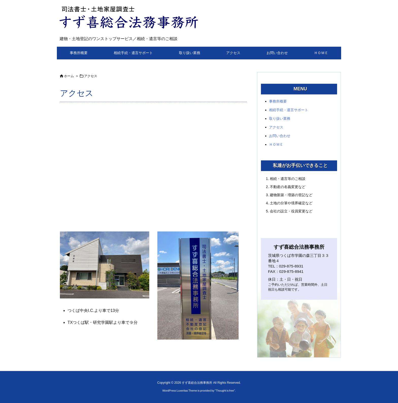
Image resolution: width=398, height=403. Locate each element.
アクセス (90, 76)
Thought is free (225, 390)
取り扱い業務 (279, 118)
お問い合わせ (279, 136)
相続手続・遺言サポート (288, 110)
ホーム (69, 76)
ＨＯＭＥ (276, 144)
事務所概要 (278, 101)
